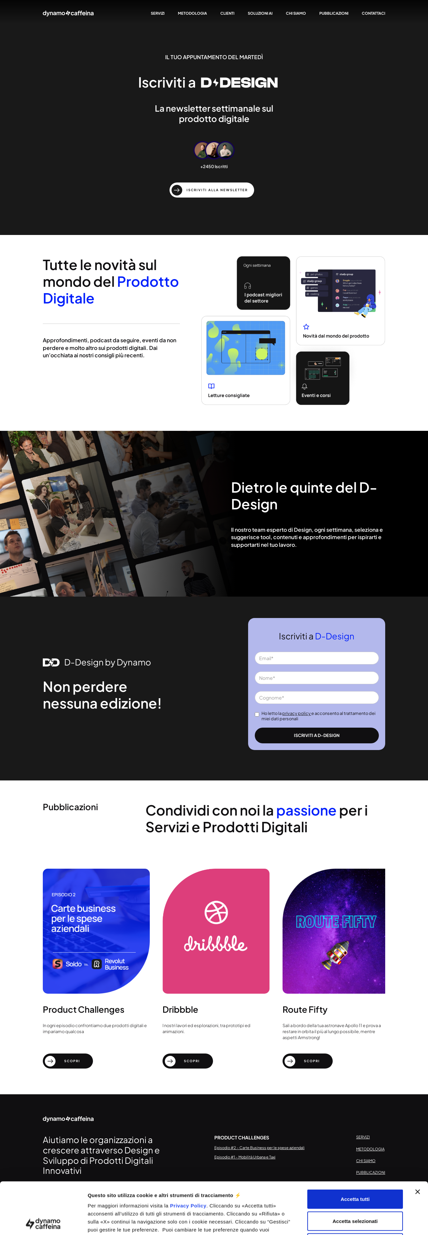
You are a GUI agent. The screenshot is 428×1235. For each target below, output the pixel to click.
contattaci (373, 13)
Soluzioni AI (260, 13)
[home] (68, 13)
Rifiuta (355, 1191)
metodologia (192, 13)
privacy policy (296, 713)
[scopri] (68, 1061)
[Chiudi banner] (417, 1140)
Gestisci (355, 1222)
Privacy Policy (188, 1154)
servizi (157, 13)
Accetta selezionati (355, 1169)
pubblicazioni (333, 13)
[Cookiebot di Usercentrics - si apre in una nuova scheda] (43, 1222)
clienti (227, 13)
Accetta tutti (355, 1147)
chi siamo (296, 13)
